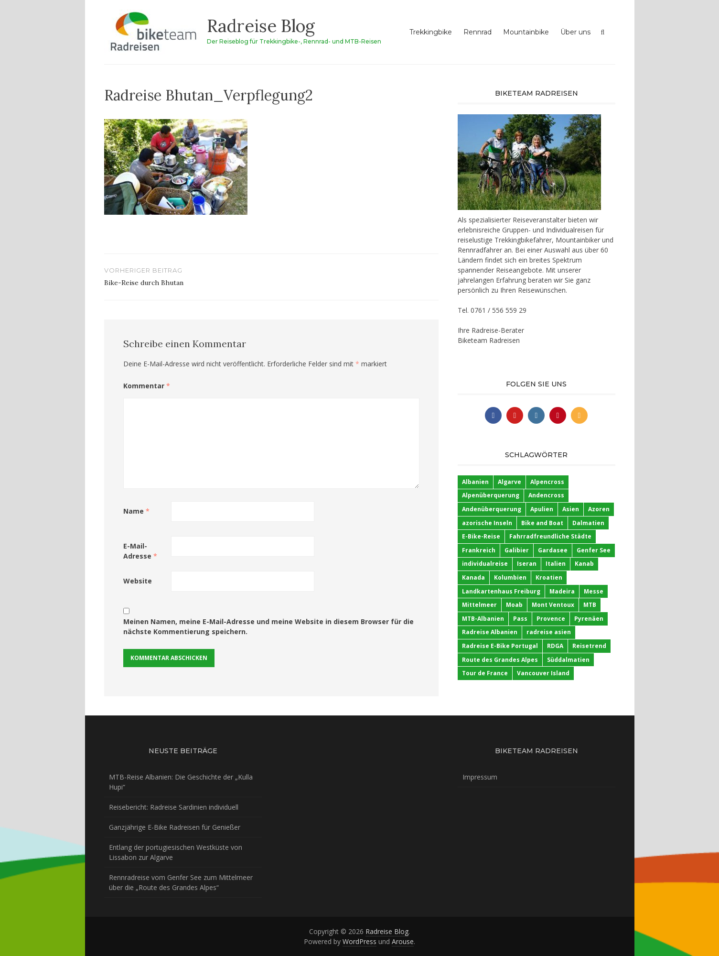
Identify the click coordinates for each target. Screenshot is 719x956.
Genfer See (594, 550)
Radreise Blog (261, 26)
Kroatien (549, 577)
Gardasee (553, 550)
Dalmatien (588, 523)
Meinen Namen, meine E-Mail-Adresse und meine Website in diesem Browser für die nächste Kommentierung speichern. (268, 626)
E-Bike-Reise (481, 536)
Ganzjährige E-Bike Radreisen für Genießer (174, 827)
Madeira (562, 591)
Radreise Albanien (489, 632)
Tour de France (485, 673)
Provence (551, 619)
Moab (514, 605)
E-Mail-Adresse (140, 550)
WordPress (359, 941)
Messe (593, 591)
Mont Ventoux (553, 605)
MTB (589, 605)
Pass (520, 619)
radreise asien (548, 632)
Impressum (479, 776)
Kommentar (146, 385)
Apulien (541, 509)
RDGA (555, 646)
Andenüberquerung (491, 509)
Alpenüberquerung (490, 495)
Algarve (509, 482)
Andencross (546, 495)
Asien (570, 509)
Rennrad (477, 32)
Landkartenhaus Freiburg (501, 591)
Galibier (516, 550)
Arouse (403, 941)
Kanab (584, 564)
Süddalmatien (568, 660)
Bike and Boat (542, 523)
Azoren (599, 509)
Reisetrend (589, 646)
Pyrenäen (588, 619)
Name (136, 511)
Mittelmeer (479, 605)
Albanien (475, 482)
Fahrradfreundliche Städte (550, 536)
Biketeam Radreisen (489, 340)
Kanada (473, 577)
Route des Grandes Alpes (500, 660)
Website (137, 580)
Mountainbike (526, 32)
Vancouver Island (543, 673)
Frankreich (478, 550)
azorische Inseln (487, 523)
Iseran (527, 564)
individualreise (485, 564)
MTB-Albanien (483, 619)
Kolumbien (510, 577)
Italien (556, 564)
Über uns (575, 32)
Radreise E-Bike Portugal (500, 646)
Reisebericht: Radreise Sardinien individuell (173, 807)
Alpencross (547, 482)
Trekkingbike (430, 32)
